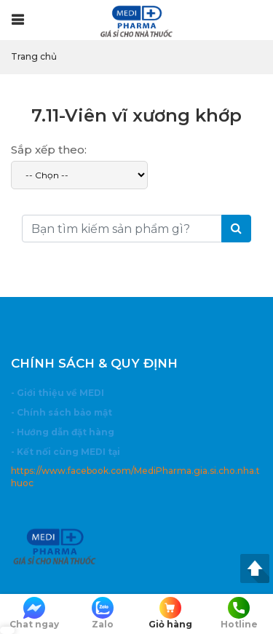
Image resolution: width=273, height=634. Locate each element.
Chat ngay (34, 613)
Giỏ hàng (171, 613)
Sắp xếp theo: (49, 149)
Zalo (102, 613)
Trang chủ (34, 56)
